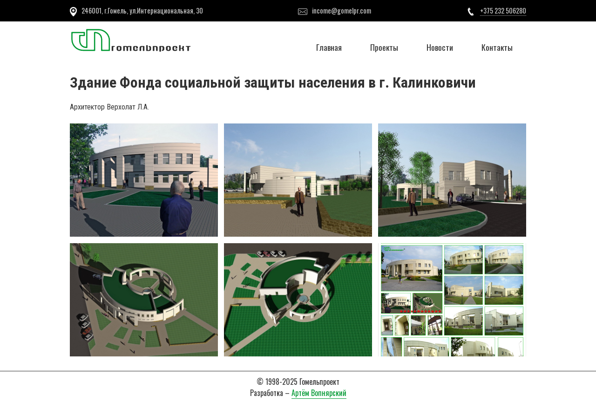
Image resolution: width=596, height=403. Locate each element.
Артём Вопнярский (318, 392)
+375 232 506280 (503, 10)
